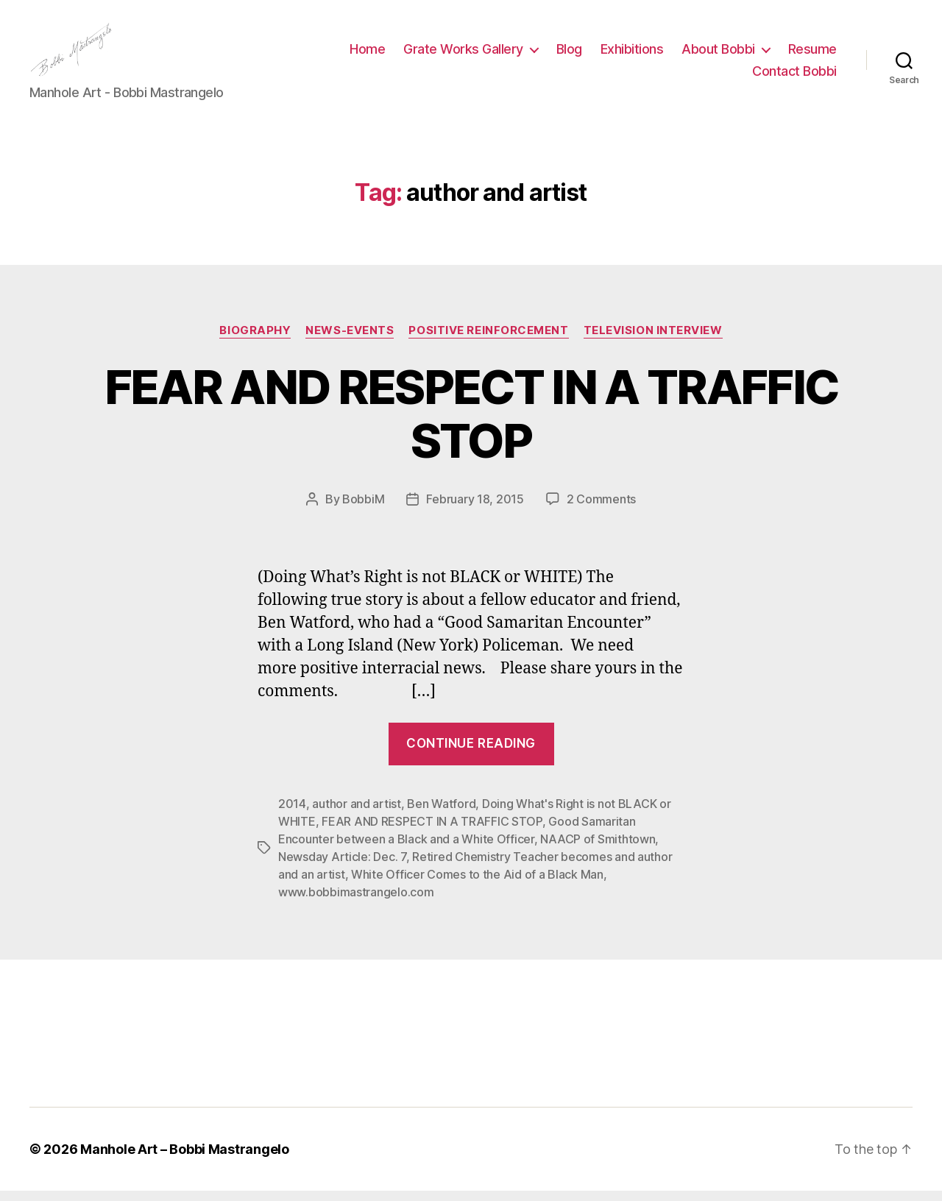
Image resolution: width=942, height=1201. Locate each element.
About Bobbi (718, 54)
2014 (292, 814)
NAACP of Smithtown (597, 849)
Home (367, 54)
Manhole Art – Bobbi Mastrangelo (184, 1159)
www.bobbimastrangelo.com (356, 902)
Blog (569, 54)
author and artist (356, 814)
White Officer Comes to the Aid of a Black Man (477, 884)
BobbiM (363, 508)
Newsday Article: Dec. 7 (342, 867)
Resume (812, 54)
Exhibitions (632, 54)
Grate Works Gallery (463, 54)
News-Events (349, 340)
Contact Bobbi (794, 76)
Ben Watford (441, 814)
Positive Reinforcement (488, 340)
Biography (255, 340)
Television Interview (653, 340)
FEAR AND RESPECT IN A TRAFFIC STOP (471, 423)
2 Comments (601, 508)
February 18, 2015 (474, 508)
